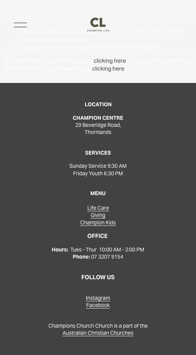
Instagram (98, 298)
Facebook (98, 305)
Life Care (98, 208)
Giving (98, 215)
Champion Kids (98, 222)
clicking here (110, 60)
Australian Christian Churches (98, 332)
